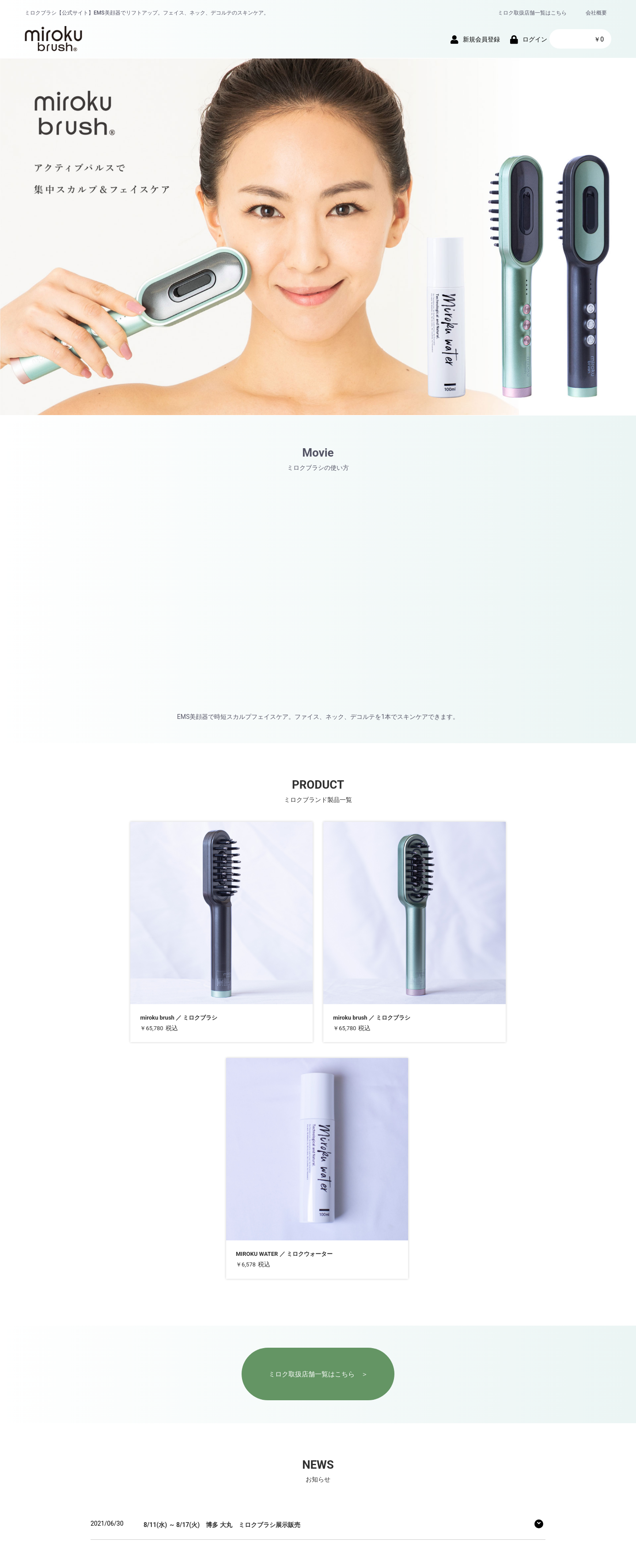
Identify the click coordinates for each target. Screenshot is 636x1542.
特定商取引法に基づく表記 (348, 1428)
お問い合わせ (414, 1428)
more (105, 1387)
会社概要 (596, 13)
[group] (318, 236)
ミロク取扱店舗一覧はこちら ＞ (318, 1096)
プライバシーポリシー (269, 1428)
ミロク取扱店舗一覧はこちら (532, 13)
